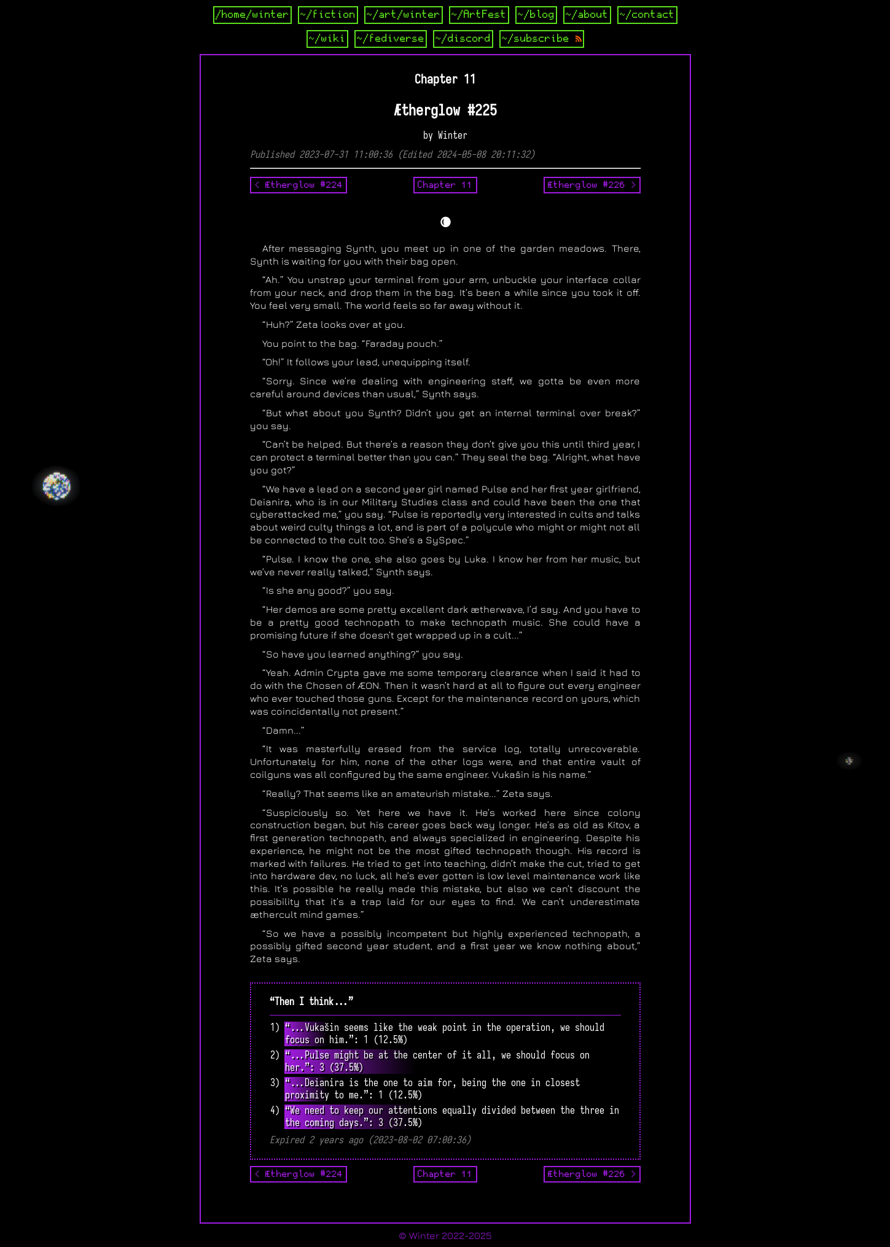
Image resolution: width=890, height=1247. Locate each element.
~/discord (463, 38)
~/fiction (328, 14)
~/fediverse (390, 38)
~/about (587, 14)
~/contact (647, 14)
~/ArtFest (479, 14)
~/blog (536, 14)
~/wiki (327, 38)
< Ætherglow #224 (298, 185)
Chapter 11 (445, 185)
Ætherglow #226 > (592, 185)
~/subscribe (542, 38)
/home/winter (252, 14)
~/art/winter (403, 14)
